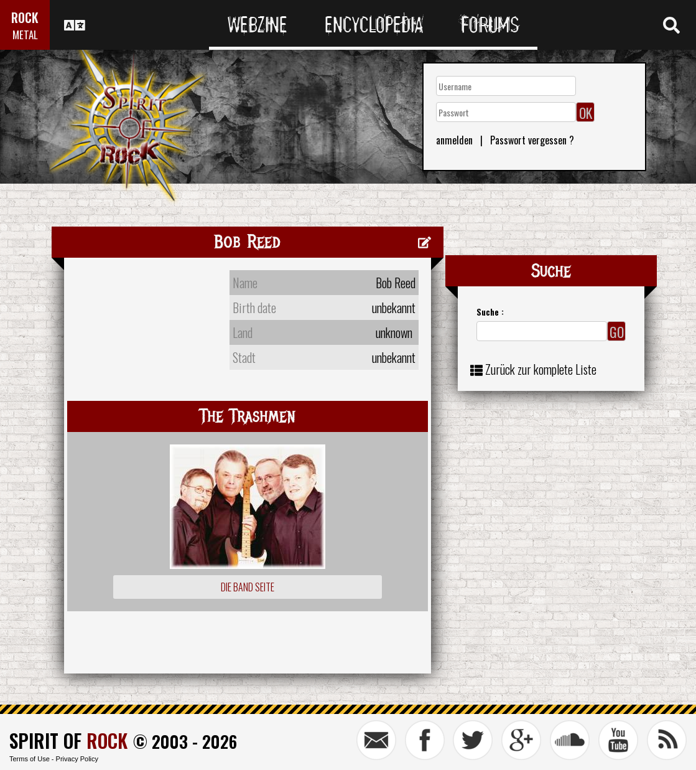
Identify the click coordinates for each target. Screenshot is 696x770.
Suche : (490, 311)
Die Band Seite (247, 587)
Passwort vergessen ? (532, 140)
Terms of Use (29, 759)
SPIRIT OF (68, 740)
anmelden (454, 140)
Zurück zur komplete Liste (540, 369)
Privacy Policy (77, 759)
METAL (25, 34)
